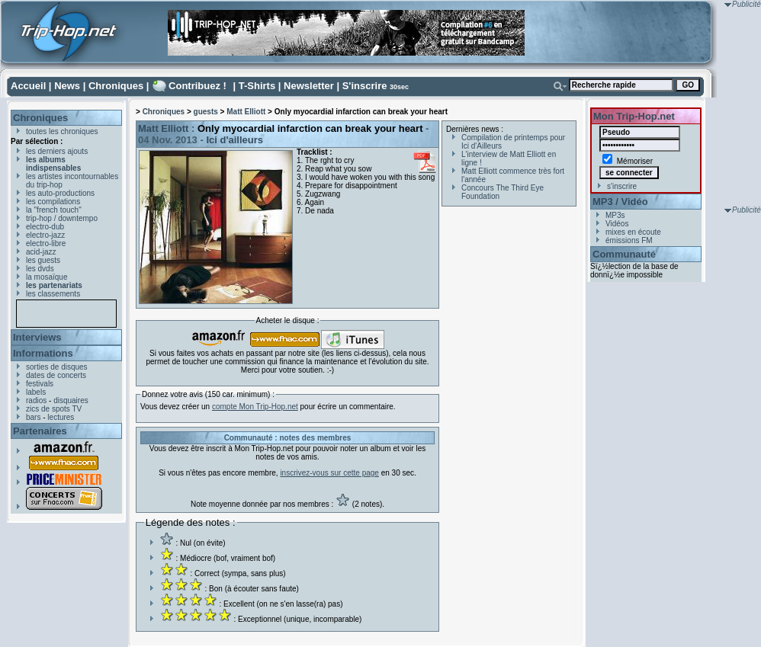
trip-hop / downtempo (62, 218)
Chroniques (115, 85)
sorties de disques (57, 367)
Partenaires (40, 431)
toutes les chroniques (62, 131)
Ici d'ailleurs (234, 140)
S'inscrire (364, 85)
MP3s (615, 215)
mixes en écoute (633, 232)
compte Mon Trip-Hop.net (255, 406)
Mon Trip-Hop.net (634, 116)
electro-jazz (45, 235)
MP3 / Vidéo (620, 201)
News (67, 85)
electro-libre (46, 243)
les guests (43, 260)
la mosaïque (46, 277)
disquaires (70, 400)
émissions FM (629, 240)
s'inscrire (622, 186)
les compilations (53, 201)
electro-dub (45, 227)
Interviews (37, 337)
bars (33, 417)
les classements (53, 294)
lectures (60, 417)
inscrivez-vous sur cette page (329, 473)
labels (36, 392)
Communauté (624, 254)
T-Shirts (257, 85)
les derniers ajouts (57, 151)
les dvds (40, 268)
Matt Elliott (245, 111)
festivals (39, 384)
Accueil (28, 85)
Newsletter (309, 85)
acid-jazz (41, 252)
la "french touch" (54, 210)
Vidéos (616, 223)
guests (206, 111)
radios (36, 400)
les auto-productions (60, 193)
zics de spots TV (54, 409)
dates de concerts (56, 375)
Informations (43, 353)
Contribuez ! (197, 85)
